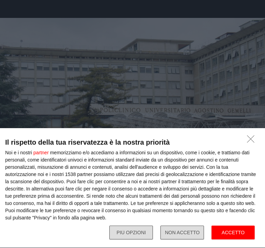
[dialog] (132, 188)
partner (41, 152)
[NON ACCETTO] (252, 140)
